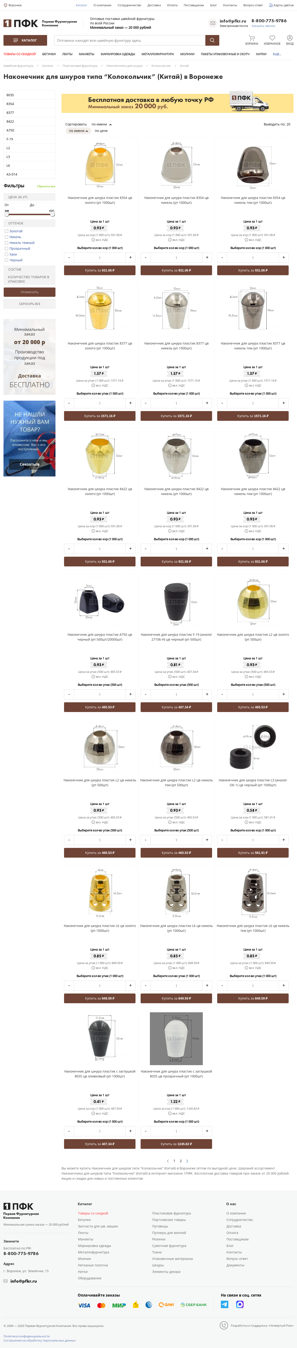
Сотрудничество (129, 5)
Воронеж (15, 5)
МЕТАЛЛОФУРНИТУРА (158, 54)
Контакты (230, 5)
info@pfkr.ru (233, 21)
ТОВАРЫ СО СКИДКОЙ (19, 54)
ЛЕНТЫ (67, 54)
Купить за (100, 270)
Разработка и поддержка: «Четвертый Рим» (262, 1325)
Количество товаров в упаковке (27, 279)
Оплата (172, 5)
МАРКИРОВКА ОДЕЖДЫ (118, 54)
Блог (213, 5)
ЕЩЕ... (277, 54)
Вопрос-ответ (253, 5)
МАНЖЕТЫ (86, 54)
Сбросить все (46, 186)
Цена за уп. (16, 197)
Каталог (81, 5)
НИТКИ (261, 54)
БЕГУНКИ (49, 54)
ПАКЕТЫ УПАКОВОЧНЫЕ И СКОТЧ (225, 54)
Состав (13, 269)
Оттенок (14, 223)
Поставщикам (194, 5)
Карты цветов (284, 5)
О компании (102, 5)
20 (290, 124)
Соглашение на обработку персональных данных (39, 1340)
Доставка (154, 5)
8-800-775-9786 (269, 21)
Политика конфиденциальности (26, 1336)
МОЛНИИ (187, 54)
